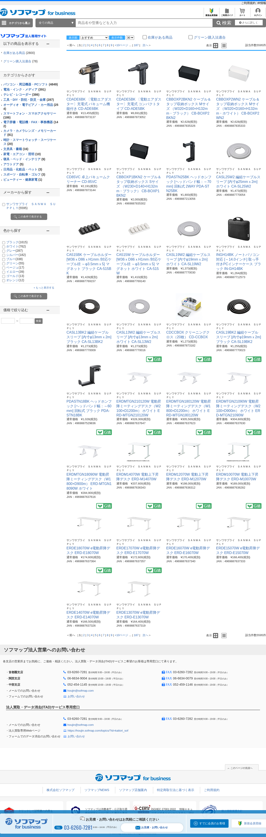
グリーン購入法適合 (20, 61)
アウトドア (13, 164)
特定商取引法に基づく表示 (175, 790)
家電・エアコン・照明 (22, 154)
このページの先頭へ (241, 768)
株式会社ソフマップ (60, 790)
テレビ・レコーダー (21, 94)
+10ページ (121, 45)
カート (242, 14)
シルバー (16, 255)
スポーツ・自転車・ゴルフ (24, 174)
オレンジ (15, 280)
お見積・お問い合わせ (151, 827)
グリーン (15, 263)
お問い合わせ (76, 696)
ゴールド (15, 276)
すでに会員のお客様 (212, 823)
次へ (145, 45)
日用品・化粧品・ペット (22, 169)
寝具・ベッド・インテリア (24, 159)
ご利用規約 (248, 3)
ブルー (14, 259)
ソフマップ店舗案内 (133, 790)
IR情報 (261, 3)
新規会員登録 (211, 14)
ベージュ (15, 267)
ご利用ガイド (227, 14)
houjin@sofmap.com (80, 690)
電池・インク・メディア (24, 89)
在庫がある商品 (19, 53)
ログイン (258, 14)
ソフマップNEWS (96, 790)
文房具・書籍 (15, 149)
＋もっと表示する (43, 287)
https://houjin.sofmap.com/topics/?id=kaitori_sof (98, 730)
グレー (14, 250)
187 (136, 45)
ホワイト (16, 246)
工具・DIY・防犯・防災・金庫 (28, 99)
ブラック (16, 242)
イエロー (15, 271)
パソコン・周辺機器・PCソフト (30, 84)
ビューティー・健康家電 (22, 179)
